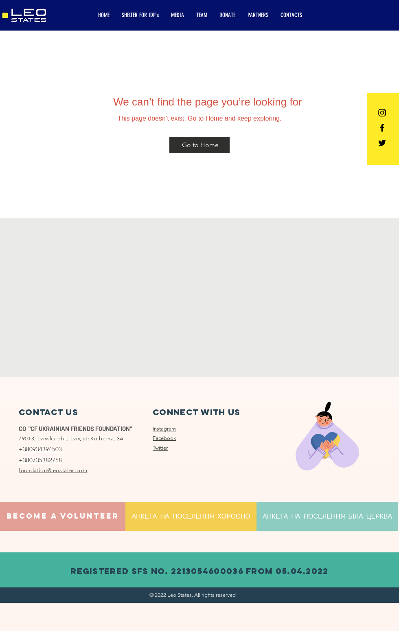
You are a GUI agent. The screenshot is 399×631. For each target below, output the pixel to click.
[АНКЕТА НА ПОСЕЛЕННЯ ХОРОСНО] (190, 516)
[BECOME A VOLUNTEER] (62, 516)
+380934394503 (40, 449)
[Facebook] (382, 128)
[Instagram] (382, 113)
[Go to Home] (199, 145)
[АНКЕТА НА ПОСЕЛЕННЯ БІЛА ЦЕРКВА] (327, 516)
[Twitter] (382, 143)
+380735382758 (40, 460)
